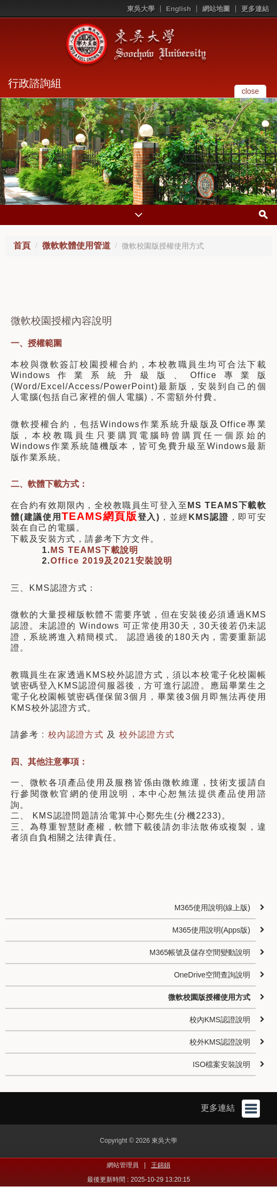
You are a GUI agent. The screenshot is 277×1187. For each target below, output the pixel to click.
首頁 (21, 245)
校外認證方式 (147, 734)
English (178, 8)
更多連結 (255, 8)
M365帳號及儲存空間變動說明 (199, 952)
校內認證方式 (76, 734)
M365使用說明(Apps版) (211, 930)
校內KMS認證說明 (219, 1019)
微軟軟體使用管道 (76, 245)
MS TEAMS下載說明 (95, 550)
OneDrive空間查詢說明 (212, 975)
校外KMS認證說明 (219, 1042)
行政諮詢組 (34, 83)
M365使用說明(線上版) (212, 907)
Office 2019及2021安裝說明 (112, 560)
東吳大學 (141, 8)
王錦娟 (160, 1165)
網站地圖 (216, 8)
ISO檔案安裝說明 (221, 1064)
